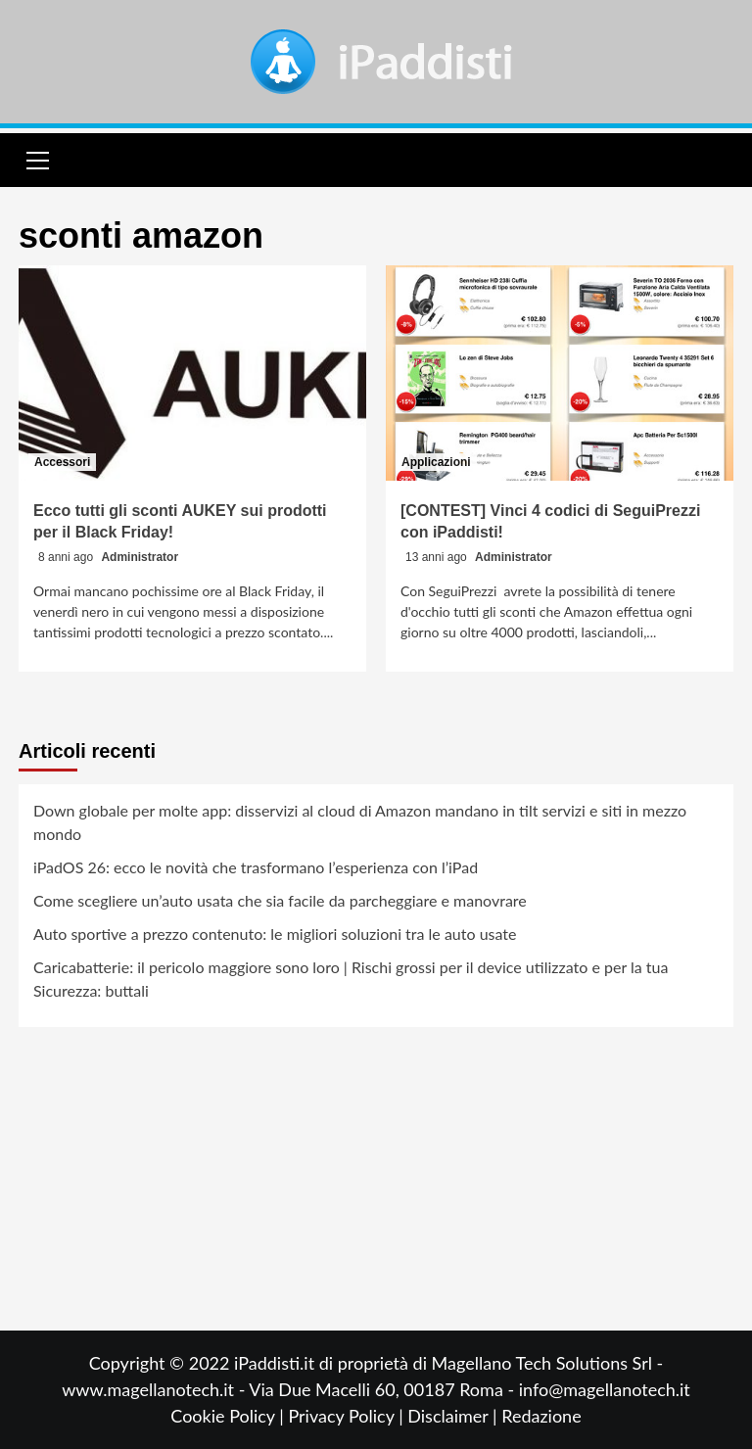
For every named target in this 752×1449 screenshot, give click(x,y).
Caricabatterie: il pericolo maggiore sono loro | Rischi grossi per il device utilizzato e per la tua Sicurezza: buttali (350, 979)
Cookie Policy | (229, 1415)
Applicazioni (436, 462)
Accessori (62, 462)
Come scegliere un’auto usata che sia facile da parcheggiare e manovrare (280, 900)
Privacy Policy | (347, 1415)
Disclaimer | (454, 1415)
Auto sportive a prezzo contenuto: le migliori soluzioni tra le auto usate (274, 933)
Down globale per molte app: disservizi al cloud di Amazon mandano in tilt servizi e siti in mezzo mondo (359, 822)
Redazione (541, 1415)
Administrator (139, 557)
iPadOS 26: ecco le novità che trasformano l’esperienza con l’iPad (255, 867)
